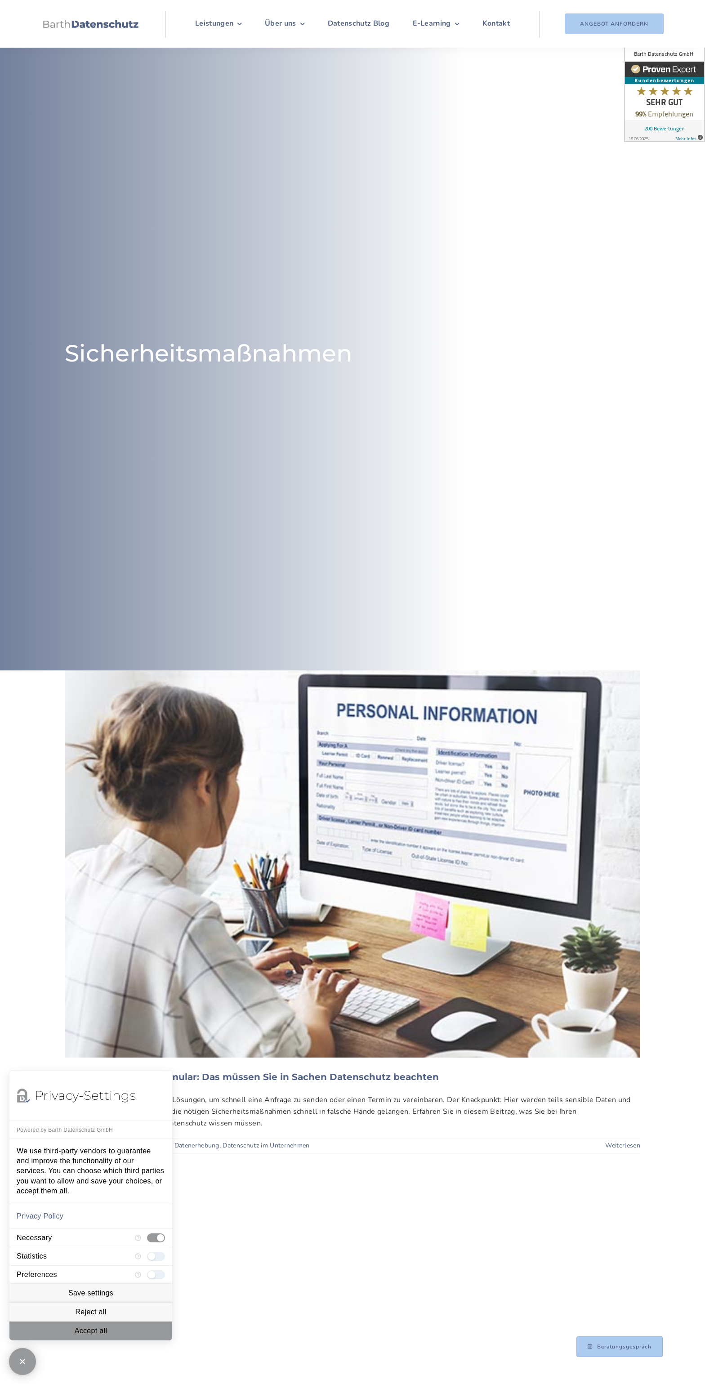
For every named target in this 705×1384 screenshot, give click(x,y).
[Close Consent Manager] (22, 1361)
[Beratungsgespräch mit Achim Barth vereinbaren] (619, 1346)
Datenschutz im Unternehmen (266, 1145)
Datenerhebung (196, 1145)
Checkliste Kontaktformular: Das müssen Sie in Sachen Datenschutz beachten (252, 1076)
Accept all (91, 1331)
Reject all (90, 1312)
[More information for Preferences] (138, 1274)
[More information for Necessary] (138, 1237)
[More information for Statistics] (138, 1256)
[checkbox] (156, 1237)
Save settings (90, 1293)
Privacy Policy (40, 1216)
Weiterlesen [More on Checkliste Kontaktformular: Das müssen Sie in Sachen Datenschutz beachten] (622, 1145)
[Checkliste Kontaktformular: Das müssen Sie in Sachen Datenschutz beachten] (352, 864)
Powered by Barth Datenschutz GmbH (65, 1130)
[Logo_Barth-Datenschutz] (90, 24)
